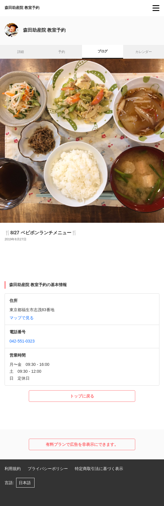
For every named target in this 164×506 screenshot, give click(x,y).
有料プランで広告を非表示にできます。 (82, 444)
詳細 (20, 52)
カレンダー (143, 52)
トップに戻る (82, 396)
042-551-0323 (22, 341)
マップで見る (21, 317)
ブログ (102, 51)
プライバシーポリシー (48, 468)
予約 (61, 52)
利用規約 (13, 468)
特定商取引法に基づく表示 (99, 468)
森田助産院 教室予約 (22, 7)
